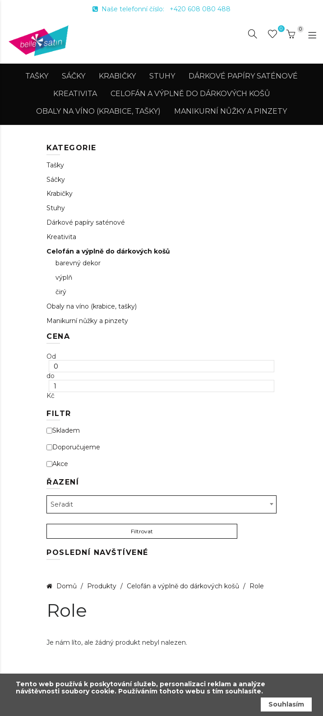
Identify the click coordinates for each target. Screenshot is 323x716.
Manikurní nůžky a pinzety (230, 111)
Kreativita (75, 93)
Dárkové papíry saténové (243, 76)
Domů (66, 586)
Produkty (102, 586)
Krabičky (117, 76)
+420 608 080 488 (200, 9)
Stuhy (162, 76)
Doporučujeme (73, 447)
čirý (60, 292)
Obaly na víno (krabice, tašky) (98, 111)
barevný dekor (78, 263)
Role (256, 586)
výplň (63, 278)
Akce (57, 464)
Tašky (36, 76)
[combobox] (161, 504)
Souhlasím (286, 704)
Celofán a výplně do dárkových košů (190, 93)
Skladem (63, 430)
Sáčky (73, 76)
